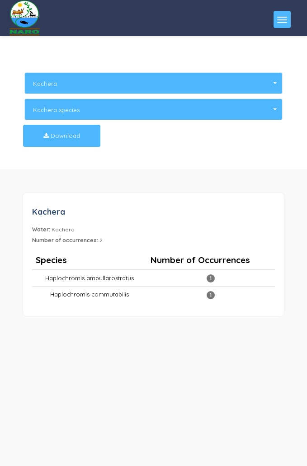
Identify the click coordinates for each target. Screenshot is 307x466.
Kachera (48, 212)
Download (61, 135)
